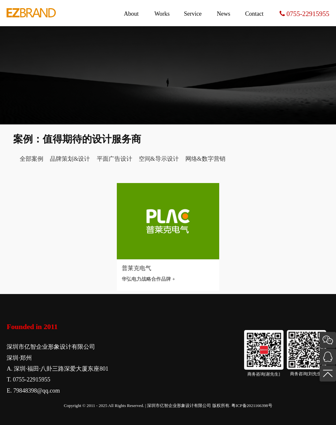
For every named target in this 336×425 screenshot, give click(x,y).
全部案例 (31, 159)
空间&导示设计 (159, 159)
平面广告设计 (114, 159)
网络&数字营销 (205, 159)
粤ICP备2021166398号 (251, 405)
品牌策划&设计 (70, 159)
